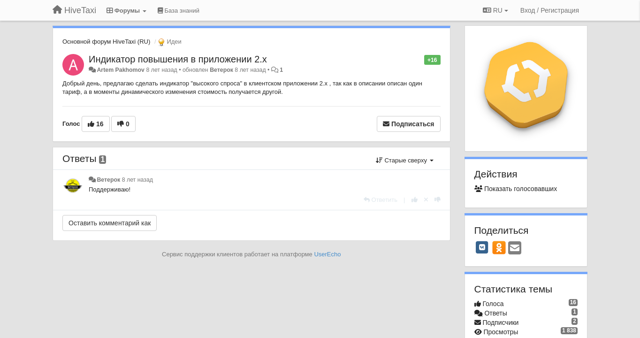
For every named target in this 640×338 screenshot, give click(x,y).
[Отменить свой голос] (426, 199)
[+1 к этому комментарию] (414, 199)
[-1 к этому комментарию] (437, 199)
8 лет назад (137, 180)
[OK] (499, 247)
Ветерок (221, 70)
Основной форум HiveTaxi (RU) (106, 41)
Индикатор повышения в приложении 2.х (178, 59)
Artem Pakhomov (121, 70)
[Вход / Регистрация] (550, 10)
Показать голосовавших (515, 188)
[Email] (514, 248)
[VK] (482, 247)
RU (495, 10)
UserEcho (327, 254)
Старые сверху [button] (405, 160)
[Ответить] (380, 199)
